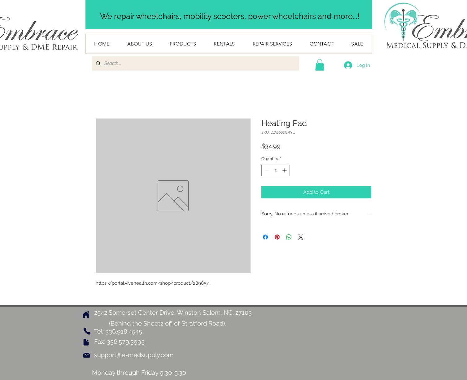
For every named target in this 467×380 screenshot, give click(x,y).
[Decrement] (266, 170)
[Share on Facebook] (265, 237)
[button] (320, 65)
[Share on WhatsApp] (289, 237)
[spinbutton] (275, 170)
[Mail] (87, 355)
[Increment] (285, 170)
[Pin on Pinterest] (277, 237)
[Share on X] (300, 237)
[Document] (86, 342)
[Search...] (195, 63)
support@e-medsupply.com (133, 355)
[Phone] (87, 331)
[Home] (86, 314)
